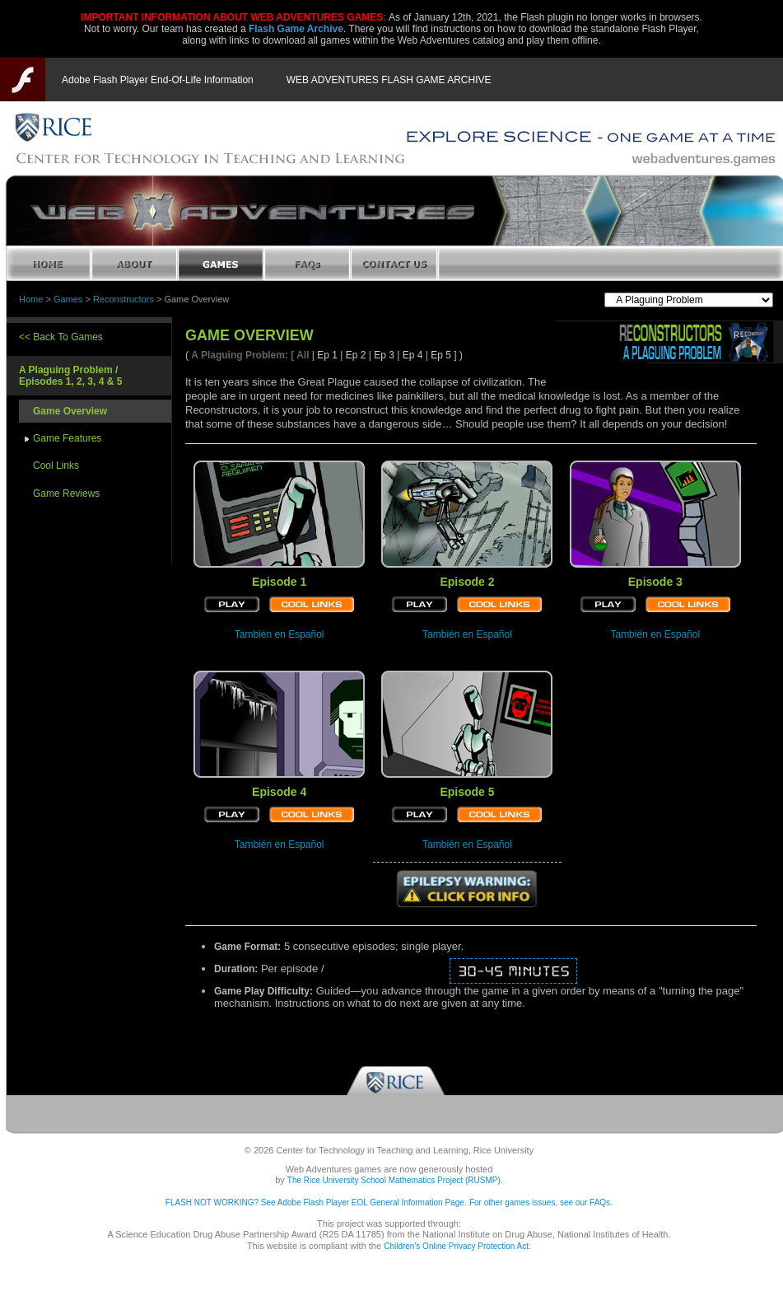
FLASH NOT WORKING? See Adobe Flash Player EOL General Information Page (314, 1202)
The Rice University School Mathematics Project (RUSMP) (394, 1180)
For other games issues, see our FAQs (539, 1202)
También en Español (279, 634)
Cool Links (56, 465)
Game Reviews (66, 493)
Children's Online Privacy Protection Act (456, 1246)
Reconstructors (123, 299)
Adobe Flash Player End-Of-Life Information (158, 80)
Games (68, 299)
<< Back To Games (61, 337)
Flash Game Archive (296, 29)
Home (31, 299)
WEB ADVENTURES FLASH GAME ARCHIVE (389, 80)
